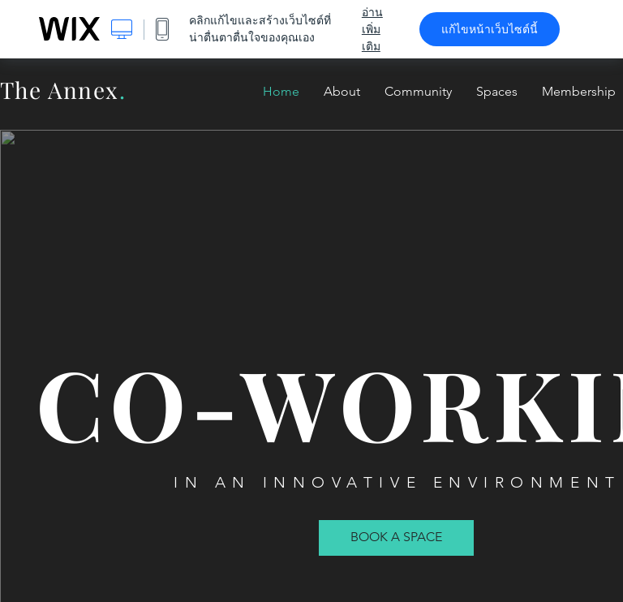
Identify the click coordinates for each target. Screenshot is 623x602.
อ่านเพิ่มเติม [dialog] (372, 29)
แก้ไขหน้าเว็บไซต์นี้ (489, 29)
